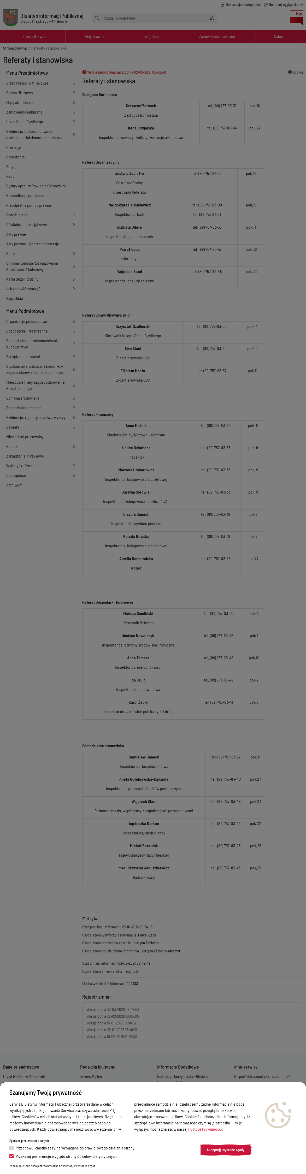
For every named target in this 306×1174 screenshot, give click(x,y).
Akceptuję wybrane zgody (225, 1150)
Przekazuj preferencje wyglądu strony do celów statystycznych (63, 1156)
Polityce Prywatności (205, 1128)
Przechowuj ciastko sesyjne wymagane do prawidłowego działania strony (71, 1147)
